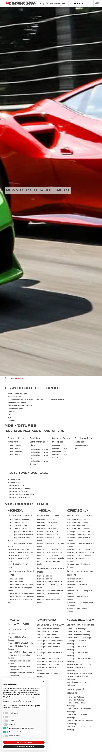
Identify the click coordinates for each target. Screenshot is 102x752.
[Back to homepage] (6, 378)
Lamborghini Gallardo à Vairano (50, 640)
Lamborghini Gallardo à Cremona (80, 531)
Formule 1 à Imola (44, 575)
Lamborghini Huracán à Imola (49, 534)
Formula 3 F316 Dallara (17, 491)
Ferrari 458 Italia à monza (18, 519)
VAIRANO (46, 619)
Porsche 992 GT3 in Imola (47, 555)
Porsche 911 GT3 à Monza (18, 549)
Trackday (11, 411)
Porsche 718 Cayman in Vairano (50, 661)
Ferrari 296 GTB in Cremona (78, 528)
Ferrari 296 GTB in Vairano (48, 637)
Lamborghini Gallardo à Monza (20, 531)
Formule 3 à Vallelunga (76, 699)
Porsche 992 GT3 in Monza (19, 555)
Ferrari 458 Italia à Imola (47, 519)
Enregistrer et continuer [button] (24, 742)
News (10, 417)
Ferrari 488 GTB (14, 448)
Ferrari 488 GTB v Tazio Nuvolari (21, 643)
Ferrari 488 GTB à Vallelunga (78, 631)
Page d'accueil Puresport (18, 393)
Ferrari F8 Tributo (15, 451)
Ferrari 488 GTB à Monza (18, 522)
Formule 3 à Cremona (76, 581)
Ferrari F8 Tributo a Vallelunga (79, 634)
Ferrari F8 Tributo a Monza (18, 525)
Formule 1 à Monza (15, 578)
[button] (96, 3)
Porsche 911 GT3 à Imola (47, 549)
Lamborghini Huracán (39, 452)
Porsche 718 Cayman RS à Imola (50, 558)
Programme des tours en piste (20, 405)
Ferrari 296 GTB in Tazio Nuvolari (21, 651)
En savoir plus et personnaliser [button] (24, 746)
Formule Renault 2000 (17, 485)
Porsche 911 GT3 (59, 445)
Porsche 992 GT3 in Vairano (48, 664)
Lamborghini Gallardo (39, 449)
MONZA (15, 510)
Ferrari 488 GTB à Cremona (78, 522)
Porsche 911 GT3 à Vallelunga (79, 664)
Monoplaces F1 (14, 479)
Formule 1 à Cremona (76, 578)
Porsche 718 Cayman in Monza (20, 552)
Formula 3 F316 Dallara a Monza (21, 593)
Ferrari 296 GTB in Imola (47, 528)
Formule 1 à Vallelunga (76, 696)
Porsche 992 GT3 (59, 451)
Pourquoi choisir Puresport (18, 402)
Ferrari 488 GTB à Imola (47, 522)
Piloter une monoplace (27, 473)
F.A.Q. (10, 414)
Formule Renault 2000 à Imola (49, 581)
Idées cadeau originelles (17, 408)
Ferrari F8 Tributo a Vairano (48, 634)
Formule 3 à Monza (15, 581)
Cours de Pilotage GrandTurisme (35, 431)
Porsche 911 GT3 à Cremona (78, 549)
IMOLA (44, 510)
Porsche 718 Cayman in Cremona (80, 552)
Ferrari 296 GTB (14, 454)
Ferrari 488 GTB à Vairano (47, 631)
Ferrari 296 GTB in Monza (18, 528)
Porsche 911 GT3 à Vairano (48, 658)
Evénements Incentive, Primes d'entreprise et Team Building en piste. (36, 399)
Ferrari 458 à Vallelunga (76, 628)
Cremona (77, 510)
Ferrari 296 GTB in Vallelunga (79, 637)
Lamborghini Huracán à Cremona (80, 534)
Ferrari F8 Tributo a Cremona (79, 525)
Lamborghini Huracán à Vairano (50, 643)
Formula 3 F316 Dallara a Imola (50, 590)
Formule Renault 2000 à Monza (20, 584)
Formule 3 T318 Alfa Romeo (19, 497)
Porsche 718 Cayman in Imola (49, 552)
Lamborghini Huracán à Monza (20, 534)
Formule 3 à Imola (44, 578)
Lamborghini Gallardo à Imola (49, 531)
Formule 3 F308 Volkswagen (19, 488)
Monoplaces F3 (14, 482)
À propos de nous (14, 396)
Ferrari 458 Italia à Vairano (48, 628)
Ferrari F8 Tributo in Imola (48, 525)
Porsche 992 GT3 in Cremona (79, 555)
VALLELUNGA (80, 619)
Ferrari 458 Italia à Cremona (78, 519)
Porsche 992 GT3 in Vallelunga (79, 673)
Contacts (11, 420)
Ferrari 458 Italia (14, 445)
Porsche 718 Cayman (61, 448)
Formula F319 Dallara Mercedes (21, 494)
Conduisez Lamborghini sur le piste (39, 441)
